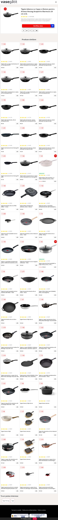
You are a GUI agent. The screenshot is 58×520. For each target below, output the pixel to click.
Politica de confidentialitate (29, 510)
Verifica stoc (43, 25)
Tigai (13, 501)
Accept (35, 518)
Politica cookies (42, 510)
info (17, 67)
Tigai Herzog (6, 501)
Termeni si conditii (16, 510)
